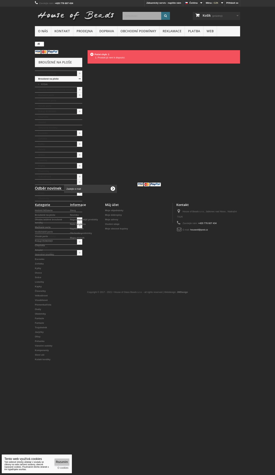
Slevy (73, 297)
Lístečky (42, 160)
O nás (43, 31)
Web (210, 31)
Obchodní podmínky (138, 31)
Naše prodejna (78, 311)
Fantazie (42, 203)
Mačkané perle (46, 95)
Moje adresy (111, 306)
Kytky (41, 144)
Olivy (41, 225)
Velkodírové (44, 176)
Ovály (41, 193)
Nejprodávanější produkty (84, 306)
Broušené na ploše (48, 78)
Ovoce (41, 149)
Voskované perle (47, 100)
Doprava (106, 31)
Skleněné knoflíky (48, 127)
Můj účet (112, 292)
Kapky (41, 165)
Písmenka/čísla (46, 187)
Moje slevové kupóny (116, 315)
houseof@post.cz (199, 316)
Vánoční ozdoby (47, 236)
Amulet (42, 122)
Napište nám (76, 315)
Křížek (44, 84)
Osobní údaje (112, 311)
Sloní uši (43, 247)
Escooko (43, 133)
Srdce (41, 155)
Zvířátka (42, 138)
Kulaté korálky (46, 252)
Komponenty (45, 241)
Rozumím (62, 461)
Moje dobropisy (113, 302)
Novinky (74, 302)
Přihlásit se (232, 3)
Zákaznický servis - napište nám (163, 3)
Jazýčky (42, 220)
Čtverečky (43, 171)
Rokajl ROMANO (47, 111)
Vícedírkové (44, 182)
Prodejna (84, 31)
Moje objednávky (114, 297)
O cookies (63, 467)
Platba (194, 31)
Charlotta (43, 117)
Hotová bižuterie (47, 73)
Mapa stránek (77, 324)
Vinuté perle (44, 106)
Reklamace (172, 31)
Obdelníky (43, 198)
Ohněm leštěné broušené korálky (56, 89)
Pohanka (43, 231)
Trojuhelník (44, 214)
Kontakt (62, 31)
